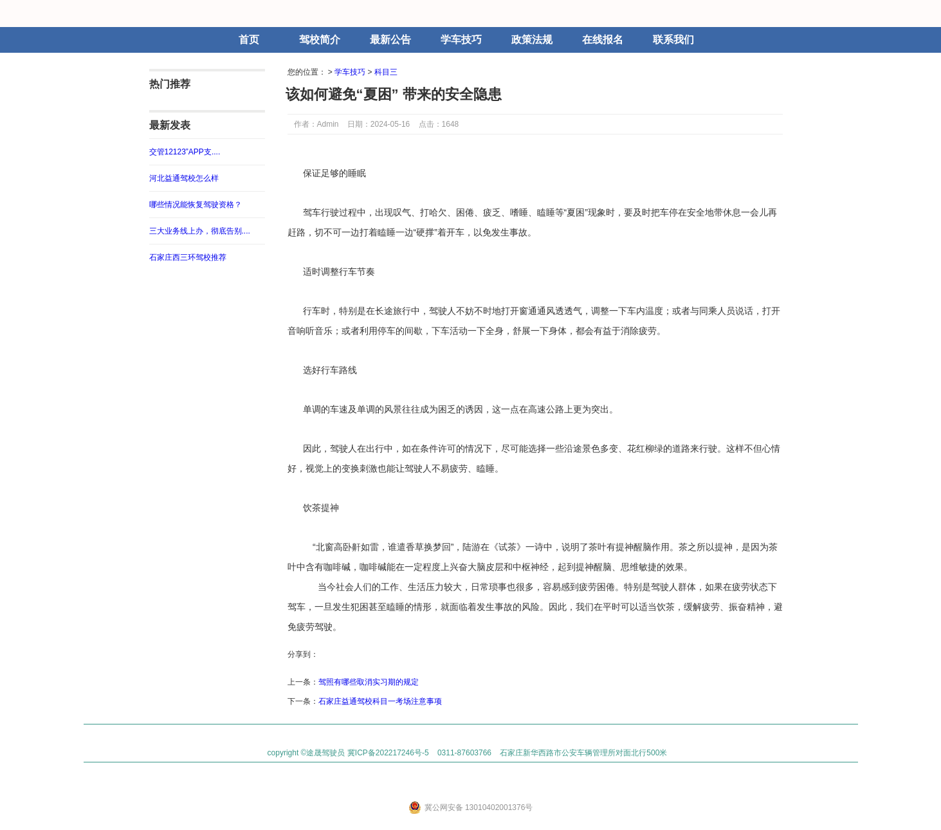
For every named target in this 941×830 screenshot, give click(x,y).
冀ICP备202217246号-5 (388, 752)
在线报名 (602, 39)
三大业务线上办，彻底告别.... (199, 230)
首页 (249, 39)
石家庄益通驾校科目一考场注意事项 (380, 701)
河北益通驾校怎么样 (184, 178)
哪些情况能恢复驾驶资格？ (195, 204)
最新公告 (390, 39)
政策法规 (532, 39)
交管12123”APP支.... (185, 151)
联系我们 (673, 39)
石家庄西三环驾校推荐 (187, 257)
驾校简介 (319, 39)
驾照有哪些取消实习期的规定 (368, 682)
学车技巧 (461, 39)
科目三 (385, 72)
